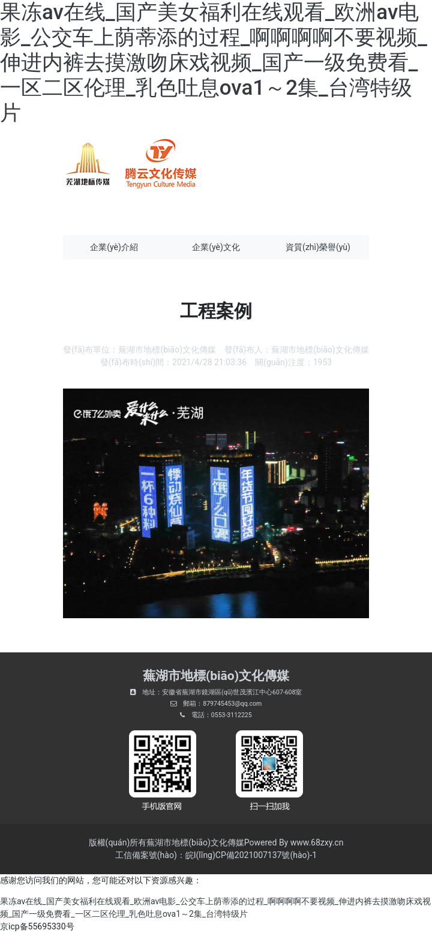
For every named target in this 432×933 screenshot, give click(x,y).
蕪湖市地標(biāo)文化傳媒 (167, 349)
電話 (198, 715)
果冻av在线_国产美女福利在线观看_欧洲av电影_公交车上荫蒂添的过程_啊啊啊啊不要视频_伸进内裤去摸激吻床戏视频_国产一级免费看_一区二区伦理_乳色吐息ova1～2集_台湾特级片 (213, 62)
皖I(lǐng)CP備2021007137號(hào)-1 (251, 855)
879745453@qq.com (232, 704)
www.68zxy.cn (317, 842)
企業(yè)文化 (216, 247)
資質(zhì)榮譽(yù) (318, 247)
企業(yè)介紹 (114, 247)
